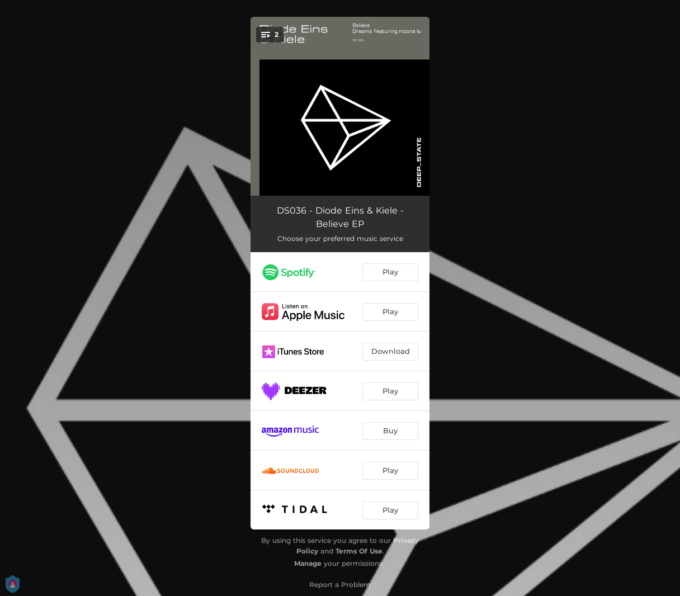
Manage (308, 563)
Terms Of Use (359, 551)
